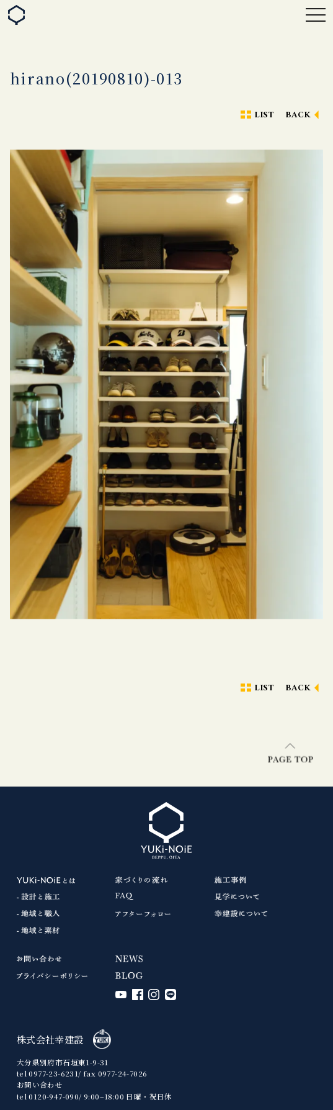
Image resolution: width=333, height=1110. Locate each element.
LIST (264, 115)
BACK (298, 115)
